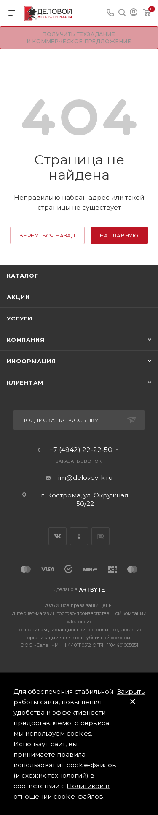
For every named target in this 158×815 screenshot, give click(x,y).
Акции (18, 297)
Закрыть (131, 691)
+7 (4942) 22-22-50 (80, 450)
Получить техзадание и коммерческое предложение (79, 37)
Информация (31, 361)
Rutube (100, 536)
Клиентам (25, 382)
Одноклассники (79, 536)
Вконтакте (57, 536)
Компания (25, 339)
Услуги (19, 318)
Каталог (22, 275)
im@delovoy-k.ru (85, 478)
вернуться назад (47, 235)
